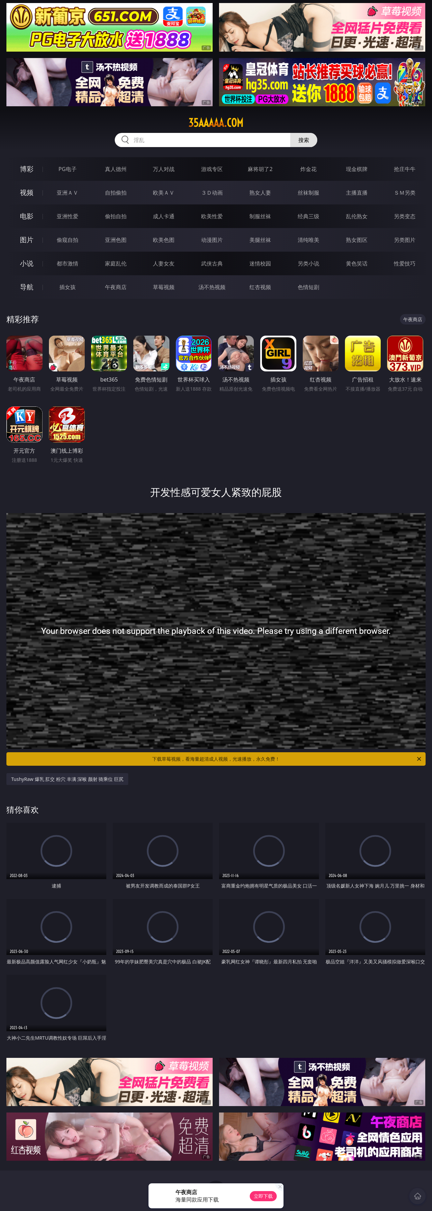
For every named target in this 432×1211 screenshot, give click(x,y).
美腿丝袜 (260, 240)
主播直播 (357, 192)
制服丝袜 (260, 216)
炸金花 (308, 169)
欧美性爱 (212, 216)
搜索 (303, 140)
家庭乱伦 (116, 263)
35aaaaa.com (215, 123)
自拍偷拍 (116, 192)
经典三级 (308, 216)
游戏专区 (212, 169)
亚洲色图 (116, 240)
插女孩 (67, 287)
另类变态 (404, 216)
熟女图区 (357, 240)
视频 (26, 192)
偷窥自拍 (67, 240)
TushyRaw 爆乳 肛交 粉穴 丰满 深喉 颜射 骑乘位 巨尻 (67, 779)
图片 (26, 239)
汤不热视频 (211, 287)
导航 (26, 286)
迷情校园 (260, 263)
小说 (26, 263)
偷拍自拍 (116, 216)
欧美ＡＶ (163, 192)
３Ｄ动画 (212, 192)
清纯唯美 (308, 240)
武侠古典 (212, 263)
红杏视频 (260, 287)
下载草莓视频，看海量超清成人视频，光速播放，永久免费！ (287, 759)
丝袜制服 (308, 192)
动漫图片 (212, 240)
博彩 (26, 168)
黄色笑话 (357, 263)
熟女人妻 (260, 192)
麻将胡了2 (260, 169)
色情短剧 (308, 287)
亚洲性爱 (67, 216)
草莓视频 (163, 287)
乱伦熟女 (357, 216)
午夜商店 (116, 287)
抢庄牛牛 (404, 169)
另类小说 (308, 263)
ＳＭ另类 (404, 192)
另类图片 (404, 240)
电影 (26, 216)
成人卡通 (163, 216)
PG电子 (67, 169)
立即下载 (263, 1196)
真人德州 (116, 169)
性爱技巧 (404, 263)
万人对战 (163, 169)
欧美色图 (163, 240)
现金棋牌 (357, 169)
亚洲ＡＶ (67, 192)
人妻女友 (163, 263)
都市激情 (67, 263)
